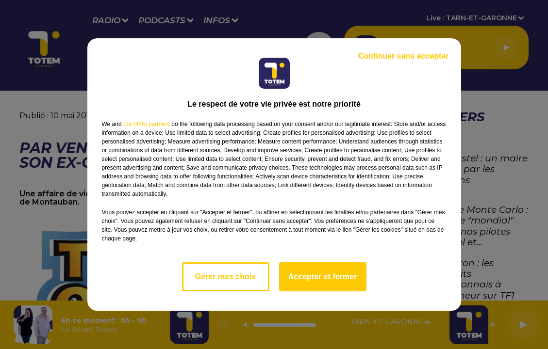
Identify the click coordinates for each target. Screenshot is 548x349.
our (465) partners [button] (146, 124)
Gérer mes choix (225, 276)
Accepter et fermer (322, 276)
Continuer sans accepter (403, 56)
